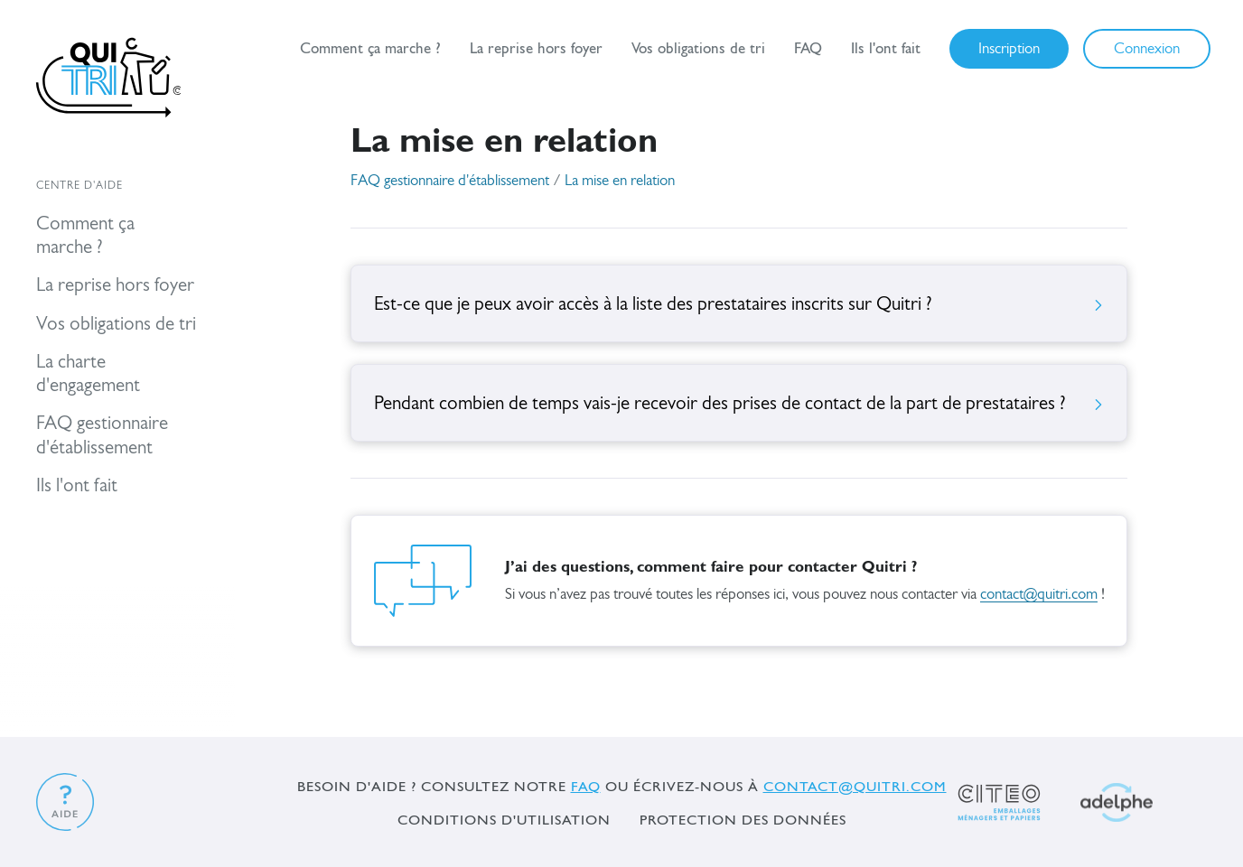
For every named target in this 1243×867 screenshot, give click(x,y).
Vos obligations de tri (698, 48)
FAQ (808, 48)
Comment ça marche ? (370, 48)
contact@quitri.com (1039, 594)
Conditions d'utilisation (504, 819)
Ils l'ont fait (886, 48)
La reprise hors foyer (536, 48)
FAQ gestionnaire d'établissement (449, 181)
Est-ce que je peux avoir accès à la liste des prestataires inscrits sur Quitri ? (739, 304)
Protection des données (743, 819)
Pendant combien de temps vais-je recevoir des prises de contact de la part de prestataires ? (739, 404)
